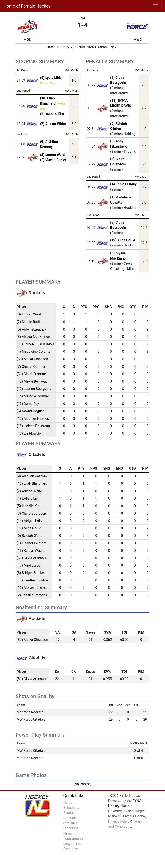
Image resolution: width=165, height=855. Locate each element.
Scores (68, 813)
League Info (72, 844)
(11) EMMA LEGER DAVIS (36, 344)
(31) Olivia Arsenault (32, 558)
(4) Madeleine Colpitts (33, 351)
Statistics (70, 823)
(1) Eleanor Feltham (31, 543)
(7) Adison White (29, 491)
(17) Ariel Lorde (28, 565)
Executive (70, 849)
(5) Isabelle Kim (52, 114)
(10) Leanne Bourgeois (34, 389)
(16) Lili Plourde (29, 433)
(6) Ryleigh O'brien (30, 536)
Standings (70, 828)
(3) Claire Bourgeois (32, 513)
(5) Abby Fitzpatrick (31, 329)
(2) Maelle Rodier (53, 160)
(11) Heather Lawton (32, 580)
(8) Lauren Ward (29, 314)
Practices (70, 818)
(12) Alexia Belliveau (32, 381)
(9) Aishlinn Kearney (32, 476)
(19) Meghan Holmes (33, 419)
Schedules (71, 808)
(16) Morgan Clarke (31, 588)
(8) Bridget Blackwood (33, 573)
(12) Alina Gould (122, 240)
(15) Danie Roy (28, 404)
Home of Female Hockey (26, 6)
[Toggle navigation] (156, 6)
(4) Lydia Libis (27, 498)
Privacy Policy (119, 821)
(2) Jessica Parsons (32, 595)
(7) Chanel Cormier (31, 366)
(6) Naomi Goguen (30, 411)
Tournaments (73, 839)
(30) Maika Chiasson (32, 359)
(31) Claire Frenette (31, 374)
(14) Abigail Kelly (123, 184)
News (67, 833)
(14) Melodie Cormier (33, 396)
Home (67, 802)
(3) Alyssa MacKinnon (33, 337)
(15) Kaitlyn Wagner (32, 551)
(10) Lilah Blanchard (32, 483)
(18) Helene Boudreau (33, 426)
